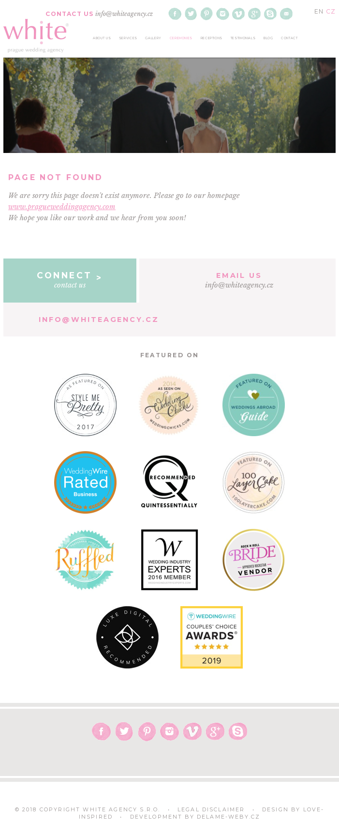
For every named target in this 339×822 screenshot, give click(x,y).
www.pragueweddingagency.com (62, 206)
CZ (331, 11)
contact (289, 38)
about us (102, 38)
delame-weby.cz (228, 817)
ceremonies (181, 38)
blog (268, 38)
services (128, 38)
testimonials (243, 38)
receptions (211, 38)
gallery (153, 38)
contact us (69, 279)
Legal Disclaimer (211, 810)
